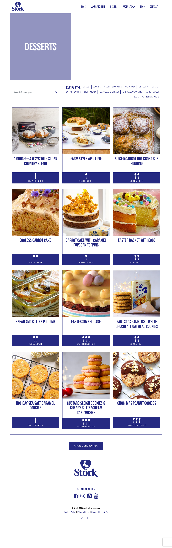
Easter (155, 87)
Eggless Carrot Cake (35, 240)
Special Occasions (132, 92)
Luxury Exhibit (99, 6)
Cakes (86, 87)
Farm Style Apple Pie (86, 158)
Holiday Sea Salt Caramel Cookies (35, 405)
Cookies (97, 87)
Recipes (114, 6)
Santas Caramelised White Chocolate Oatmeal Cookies (137, 324)
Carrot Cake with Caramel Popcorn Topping (86, 242)
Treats (135, 97)
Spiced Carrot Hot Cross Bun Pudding (137, 161)
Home (84, 6)
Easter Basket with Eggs (136, 240)
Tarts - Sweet (152, 92)
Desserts (144, 87)
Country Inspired (113, 87)
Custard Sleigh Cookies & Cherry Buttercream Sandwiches (86, 407)
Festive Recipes (73, 92)
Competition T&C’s (99, 512)
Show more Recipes (86, 446)
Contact (154, 6)
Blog (142, 6)
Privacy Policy (83, 512)
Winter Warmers (150, 97)
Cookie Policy (70, 512)
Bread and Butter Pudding (35, 321)
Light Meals (90, 92)
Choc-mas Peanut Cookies (136, 403)
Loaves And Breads (109, 92)
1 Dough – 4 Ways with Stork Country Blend (35, 161)
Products (128, 6)
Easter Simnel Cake (86, 321)
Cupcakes (130, 87)
